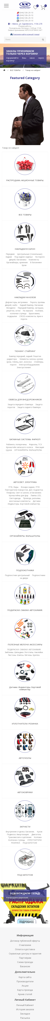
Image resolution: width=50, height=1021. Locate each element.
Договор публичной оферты (25, 940)
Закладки (25, 1013)
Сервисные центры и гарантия (25, 953)
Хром (24, 265)
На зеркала (28, 310)
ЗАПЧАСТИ (25, 826)
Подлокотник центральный (17, 575)
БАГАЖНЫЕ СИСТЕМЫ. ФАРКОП (25, 439)
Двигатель (36, 834)
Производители (25, 981)
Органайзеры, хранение (17, 262)
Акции (25, 985)
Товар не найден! (32, 70)
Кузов (39, 831)
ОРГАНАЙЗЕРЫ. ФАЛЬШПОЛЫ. (28, 450)
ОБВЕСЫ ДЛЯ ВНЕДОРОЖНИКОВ (25, 399)
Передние (10, 254)
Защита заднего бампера (29, 407)
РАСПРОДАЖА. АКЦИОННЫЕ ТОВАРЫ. (25, 180)
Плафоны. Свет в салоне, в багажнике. (24, 492)
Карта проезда (25, 989)
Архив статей (25, 994)
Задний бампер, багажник (31, 305)
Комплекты (34, 259)
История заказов (25, 1009)
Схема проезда (25, 962)
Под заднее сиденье (23, 257)
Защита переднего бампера (20, 404)
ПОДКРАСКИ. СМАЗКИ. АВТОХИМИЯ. (25, 610)
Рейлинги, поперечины (16, 444)
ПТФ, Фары (13, 487)
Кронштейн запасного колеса (19, 447)
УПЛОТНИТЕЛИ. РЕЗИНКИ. (25, 723)
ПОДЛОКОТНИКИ (25, 570)
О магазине (25, 945)
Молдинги (10, 308)
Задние (9, 257)
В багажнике (36, 262)
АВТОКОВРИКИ (25, 792)
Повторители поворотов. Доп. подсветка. (24, 490)
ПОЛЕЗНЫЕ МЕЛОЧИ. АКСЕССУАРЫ (25, 644)
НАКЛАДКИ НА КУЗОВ (25, 297)
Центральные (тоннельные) (29, 254)
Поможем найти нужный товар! (25, 34)
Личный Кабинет (25, 1005)
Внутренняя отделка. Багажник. (20, 831)
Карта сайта (25, 977)
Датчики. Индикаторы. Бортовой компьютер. (25, 688)
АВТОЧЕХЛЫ (25, 758)
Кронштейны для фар (18, 495)
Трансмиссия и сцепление (19, 837)
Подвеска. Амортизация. (18, 834)
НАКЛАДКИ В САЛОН (25, 249)
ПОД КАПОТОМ (30, 843)
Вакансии (25, 966)
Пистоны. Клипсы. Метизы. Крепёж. (24, 655)
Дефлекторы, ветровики (16, 302)
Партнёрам (25, 957)
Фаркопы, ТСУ (35, 444)
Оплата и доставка (25, 949)
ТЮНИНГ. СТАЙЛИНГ (25, 351)
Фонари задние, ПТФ (30, 487)
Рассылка (25, 1017)
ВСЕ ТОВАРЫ (15, 70)
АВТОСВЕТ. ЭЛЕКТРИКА (25, 482)
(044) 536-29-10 (26, 12)
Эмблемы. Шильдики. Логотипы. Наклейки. (24, 652)
